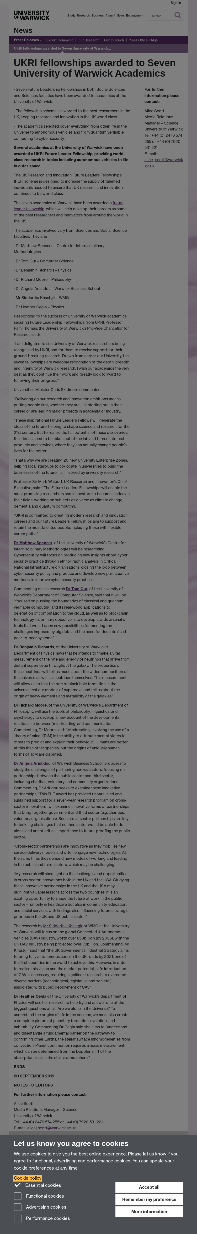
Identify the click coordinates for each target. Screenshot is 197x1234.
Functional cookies (39, 1196)
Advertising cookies (40, 1207)
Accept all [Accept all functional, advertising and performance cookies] (149, 1187)
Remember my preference (149, 1199)
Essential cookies (37, 1185)
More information (149, 1211)
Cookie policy (28, 1178)
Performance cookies (42, 1218)
